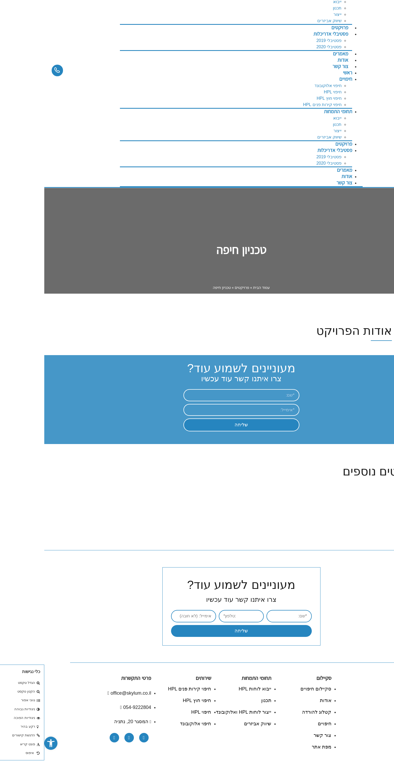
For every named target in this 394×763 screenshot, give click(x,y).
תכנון (293, 8)
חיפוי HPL (289, 92)
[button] (6, 743)
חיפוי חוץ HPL (284, 98)
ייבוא (293, 118)
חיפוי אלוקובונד (283, 85)
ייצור (293, 14)
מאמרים (300, 170)
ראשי (303, 72)
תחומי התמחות (294, 111)
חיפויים (301, 79)
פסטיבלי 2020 (284, 163)
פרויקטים (299, 144)
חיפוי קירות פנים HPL (278, 104)
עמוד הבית (217, 287)
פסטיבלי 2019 (284, 40)
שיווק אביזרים (285, 137)
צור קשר (296, 66)
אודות (302, 176)
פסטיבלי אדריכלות (286, 34)
